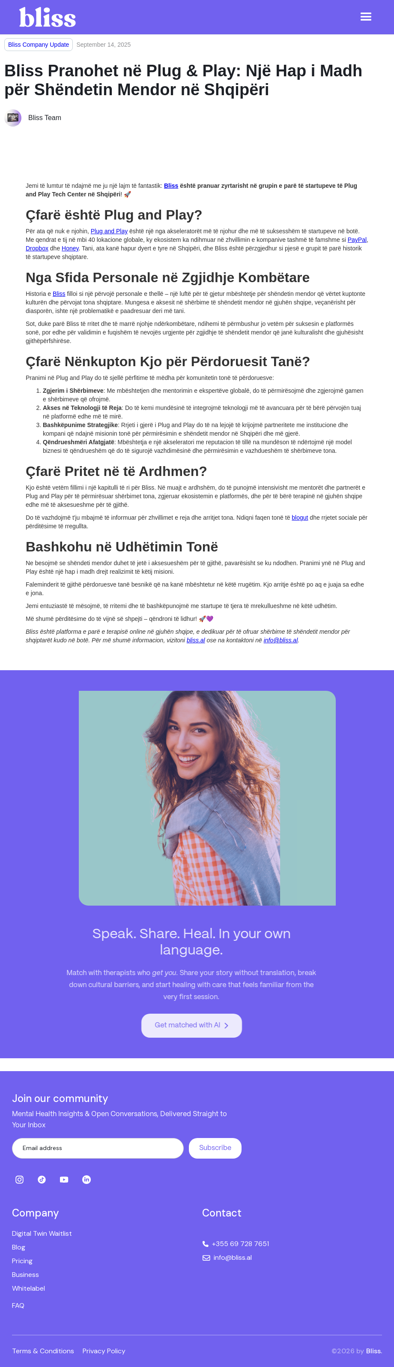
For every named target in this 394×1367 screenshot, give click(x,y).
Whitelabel (28, 1288)
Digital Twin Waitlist (42, 1233)
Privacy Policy (104, 1350)
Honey (70, 248)
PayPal (357, 239)
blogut (300, 517)
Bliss (59, 293)
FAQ (18, 1305)
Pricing (22, 1260)
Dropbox (37, 248)
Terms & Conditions (43, 1350)
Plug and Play (109, 231)
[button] (366, 17)
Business (25, 1274)
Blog (18, 1247)
